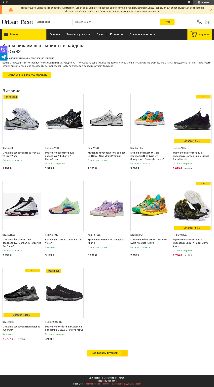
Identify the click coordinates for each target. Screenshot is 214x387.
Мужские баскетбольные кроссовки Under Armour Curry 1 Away (191, 242)
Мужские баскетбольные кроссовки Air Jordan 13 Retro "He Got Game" (21, 242)
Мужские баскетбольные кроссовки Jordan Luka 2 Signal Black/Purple (191, 156)
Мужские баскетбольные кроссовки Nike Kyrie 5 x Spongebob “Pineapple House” (147, 156)
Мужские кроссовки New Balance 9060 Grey (21, 328)
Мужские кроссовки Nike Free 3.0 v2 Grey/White (21, 154)
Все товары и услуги (105, 353)
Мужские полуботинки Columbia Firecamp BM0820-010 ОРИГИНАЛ (64, 328)
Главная (55, 34)
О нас (100, 34)
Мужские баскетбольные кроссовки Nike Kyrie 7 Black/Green (59, 156)
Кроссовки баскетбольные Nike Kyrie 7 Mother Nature (148, 241)
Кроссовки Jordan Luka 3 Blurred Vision (63, 241)
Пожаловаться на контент (97, 384)
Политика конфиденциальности (126, 384)
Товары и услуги (77, 34)
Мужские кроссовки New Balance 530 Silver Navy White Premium (106, 154)
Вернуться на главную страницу (27, 75)
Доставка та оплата (142, 34)
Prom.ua (122, 378)
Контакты (116, 34)
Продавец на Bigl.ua (107, 381)
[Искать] (167, 22)
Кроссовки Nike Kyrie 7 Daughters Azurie (106, 241)
